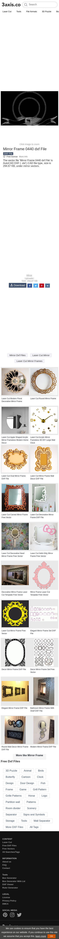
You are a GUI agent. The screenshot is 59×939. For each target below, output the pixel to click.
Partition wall (13, 802)
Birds (41, 770)
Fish (43, 783)
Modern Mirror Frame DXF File (43, 747)
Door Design (27, 783)
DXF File (8, 153)
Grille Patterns (14, 795)
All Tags (34, 827)
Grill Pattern (39, 789)
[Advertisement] (29, 44)
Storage (10, 820)
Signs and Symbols (34, 814)
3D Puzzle (46, 11)
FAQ (4, 865)
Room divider (13, 808)
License (6, 897)
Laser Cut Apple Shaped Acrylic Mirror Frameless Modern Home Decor (15, 440)
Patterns (31, 802)
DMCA (5, 904)
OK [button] (51, 936)
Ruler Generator (10, 888)
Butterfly (10, 777)
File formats (31, 11)
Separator (11, 814)
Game (23, 789)
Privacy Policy (9, 901)
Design (10, 783)
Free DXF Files (9, 845)
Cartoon (26, 777)
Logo (44, 795)
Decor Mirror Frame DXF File (14, 669)
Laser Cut (7, 11)
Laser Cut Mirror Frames (29, 361)
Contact (6, 868)
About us (6, 862)
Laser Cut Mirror (40, 355)
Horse (31, 795)
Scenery (31, 808)
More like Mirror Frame (29, 755)
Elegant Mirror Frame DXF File (14, 708)
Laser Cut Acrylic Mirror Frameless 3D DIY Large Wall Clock (42, 440)
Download (17, 285)
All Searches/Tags (11, 852)
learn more (40, 936)
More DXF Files (14, 827)
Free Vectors (8, 849)
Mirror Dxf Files (17, 355)
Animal (27, 770)
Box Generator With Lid (13, 881)
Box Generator (9, 878)
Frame (9, 789)
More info (23, 156)
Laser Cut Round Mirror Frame (43, 398)
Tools (18, 11)
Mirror (29, 275)
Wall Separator (42, 820)
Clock (40, 777)
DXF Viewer (8, 884)
